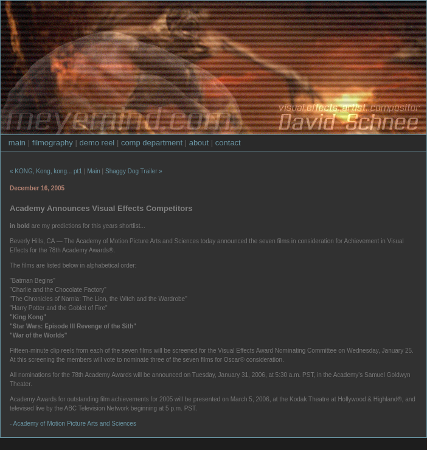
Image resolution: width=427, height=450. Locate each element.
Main (93, 171)
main (17, 142)
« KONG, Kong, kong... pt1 (46, 171)
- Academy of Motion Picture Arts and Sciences (73, 423)
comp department (151, 142)
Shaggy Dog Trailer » (133, 171)
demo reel (96, 142)
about (199, 142)
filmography (52, 142)
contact (228, 142)
